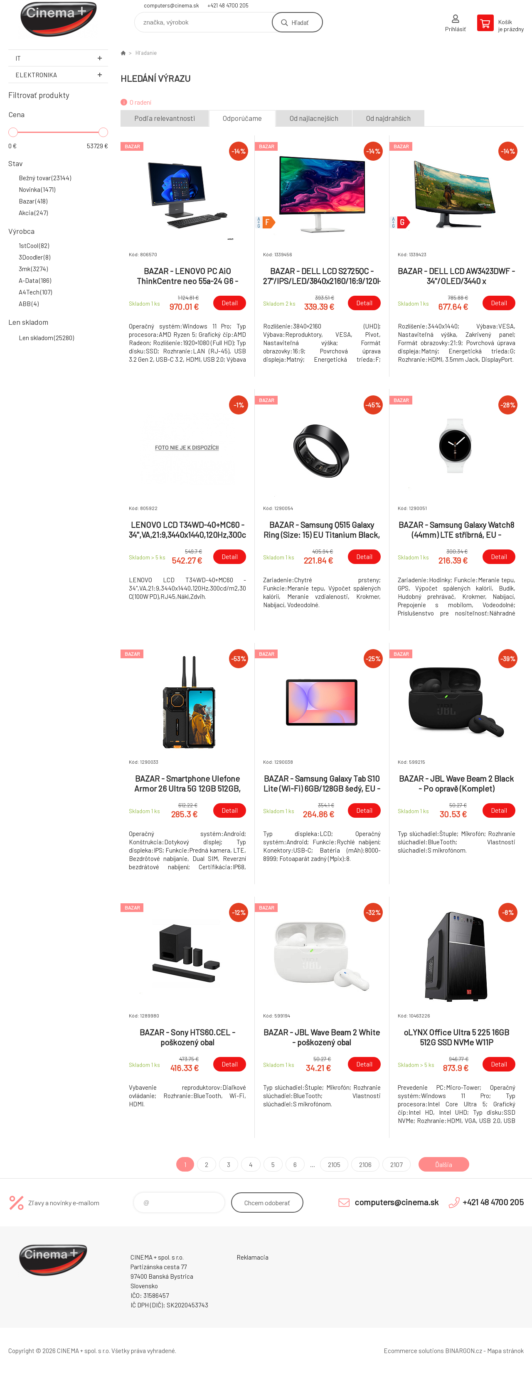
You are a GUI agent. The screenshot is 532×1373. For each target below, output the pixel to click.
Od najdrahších (388, 118)
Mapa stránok (505, 1350)
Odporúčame (242, 118)
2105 (334, 1164)
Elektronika (61, 74)
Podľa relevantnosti (164, 118)
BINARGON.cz (463, 1350)
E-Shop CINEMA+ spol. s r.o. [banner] (58, 19)
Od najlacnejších (314, 118)
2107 (396, 1164)
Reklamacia (252, 1257)
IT (61, 58)
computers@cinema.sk (171, 5)
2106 (365, 1164)
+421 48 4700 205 (228, 5)
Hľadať (299, 22)
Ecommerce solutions (414, 1350)
